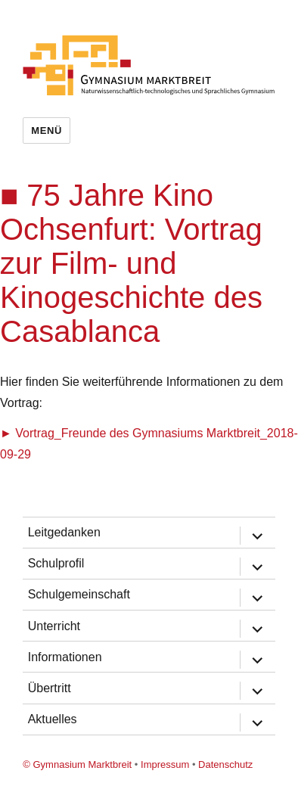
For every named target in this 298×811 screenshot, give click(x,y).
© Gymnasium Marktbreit (77, 764)
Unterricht (54, 626)
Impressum (165, 764)
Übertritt (49, 688)
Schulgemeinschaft (79, 594)
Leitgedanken (64, 532)
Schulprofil (56, 563)
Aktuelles (52, 719)
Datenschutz (225, 764)
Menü (46, 130)
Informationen (65, 657)
